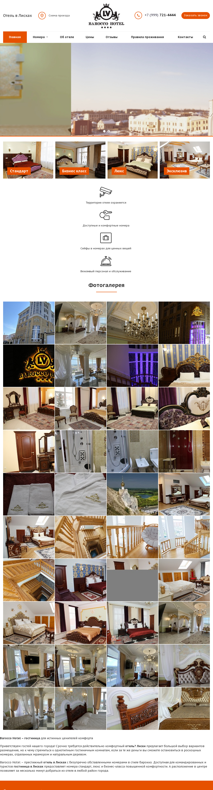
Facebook (183, 762)
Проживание (65, 754)
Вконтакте (191, 762)
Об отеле (67, 37)
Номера (40, 37)
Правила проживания (147, 37)
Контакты (185, 37)
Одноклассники (207, 762)
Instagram (198, 762)
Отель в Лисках (17, 15)
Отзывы (112, 37)
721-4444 (160, 15)
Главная (15, 37)
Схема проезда (59, 15)
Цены (90, 37)
